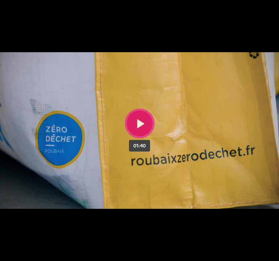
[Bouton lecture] (140, 123)
